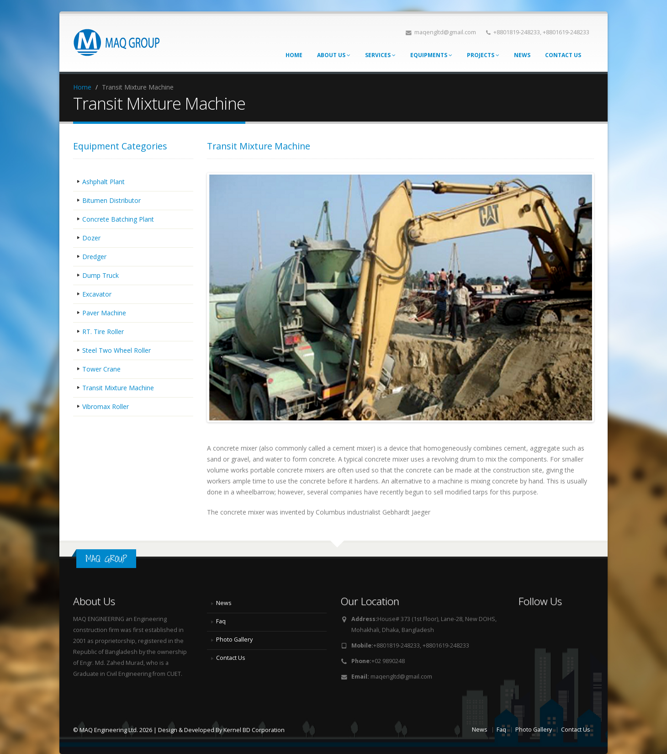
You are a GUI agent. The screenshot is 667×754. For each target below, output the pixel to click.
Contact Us (563, 55)
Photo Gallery (234, 639)
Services (380, 55)
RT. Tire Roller (103, 331)
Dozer (91, 238)
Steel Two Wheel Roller (116, 350)
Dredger (94, 256)
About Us (333, 55)
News (522, 55)
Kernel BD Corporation (254, 730)
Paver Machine (104, 312)
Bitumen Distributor (111, 200)
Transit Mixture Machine (118, 387)
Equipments (431, 55)
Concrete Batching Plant (118, 219)
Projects (483, 55)
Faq (221, 621)
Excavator (96, 294)
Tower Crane (101, 369)
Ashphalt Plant (103, 181)
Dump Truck (100, 275)
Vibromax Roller (105, 406)
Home (294, 55)
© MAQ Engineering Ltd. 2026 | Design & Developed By (148, 730)
